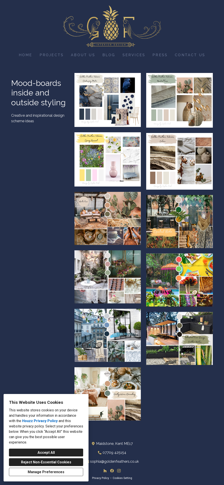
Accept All (46, 452)
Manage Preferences (46, 472)
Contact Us (190, 55)
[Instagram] (119, 471)
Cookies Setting (122, 478)
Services (134, 55)
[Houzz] (105, 471)
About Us (83, 55)
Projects (52, 55)
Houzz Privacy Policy (40, 421)
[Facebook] (112, 471)
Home (25, 55)
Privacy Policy (100, 478)
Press (160, 55)
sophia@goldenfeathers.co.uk (114, 461)
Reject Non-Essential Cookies (46, 462)
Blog (108, 55)
